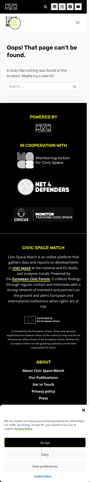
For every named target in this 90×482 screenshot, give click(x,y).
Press (43, 398)
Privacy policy (43, 391)
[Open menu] (78, 22)
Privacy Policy (24, 429)
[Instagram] (62, 6)
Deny (45, 454)
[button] (83, 410)
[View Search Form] (45, 6)
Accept (45, 442)
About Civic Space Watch (43, 370)
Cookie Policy (42, 476)
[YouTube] (78, 6)
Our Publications (43, 377)
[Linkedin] (54, 6)
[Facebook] (70, 6)
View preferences (45, 466)
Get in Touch (43, 384)
